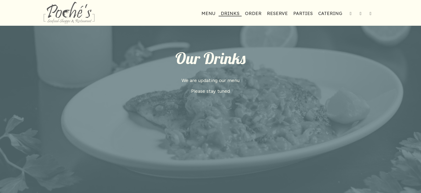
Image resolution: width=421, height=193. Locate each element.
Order (253, 13)
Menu (208, 13)
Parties (303, 13)
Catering (330, 13)
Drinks (230, 13)
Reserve (277, 13)
